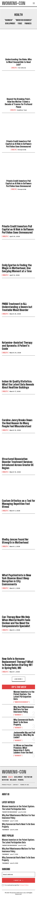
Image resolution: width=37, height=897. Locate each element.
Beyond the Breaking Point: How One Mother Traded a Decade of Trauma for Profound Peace (18, 103)
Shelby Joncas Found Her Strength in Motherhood (15, 541)
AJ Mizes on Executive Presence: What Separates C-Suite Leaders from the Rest (23, 749)
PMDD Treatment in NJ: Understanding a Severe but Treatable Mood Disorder (17, 307)
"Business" (9, 20)
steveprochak (22, 149)
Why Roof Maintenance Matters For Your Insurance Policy (24, 709)
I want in (18, 880)
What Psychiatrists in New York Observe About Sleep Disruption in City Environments (16, 579)
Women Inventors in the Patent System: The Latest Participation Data (24, 695)
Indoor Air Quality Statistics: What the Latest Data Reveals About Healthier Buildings (18, 384)
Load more (18, 679)
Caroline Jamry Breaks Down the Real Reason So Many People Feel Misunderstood (17, 423)
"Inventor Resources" (23, 20)
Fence (20, 23)
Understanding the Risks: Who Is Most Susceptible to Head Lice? (18, 62)
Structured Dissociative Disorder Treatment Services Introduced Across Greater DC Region (18, 463)
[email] (18, 874)
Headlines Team (22, 110)
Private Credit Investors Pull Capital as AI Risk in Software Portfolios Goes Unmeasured (18, 144)
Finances (28, 23)
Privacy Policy (23, 885)
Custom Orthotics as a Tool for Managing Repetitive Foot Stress (18, 503)
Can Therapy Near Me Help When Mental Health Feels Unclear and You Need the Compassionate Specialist (16, 621)
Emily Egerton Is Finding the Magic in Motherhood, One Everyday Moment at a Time (17, 268)
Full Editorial (22, 68)
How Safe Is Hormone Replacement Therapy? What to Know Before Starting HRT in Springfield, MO (17, 663)
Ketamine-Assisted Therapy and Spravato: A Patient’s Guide (17, 345)
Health (14, 68)
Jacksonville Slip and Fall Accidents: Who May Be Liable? (24, 735)
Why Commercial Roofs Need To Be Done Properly (24, 722)
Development (10, 23)
